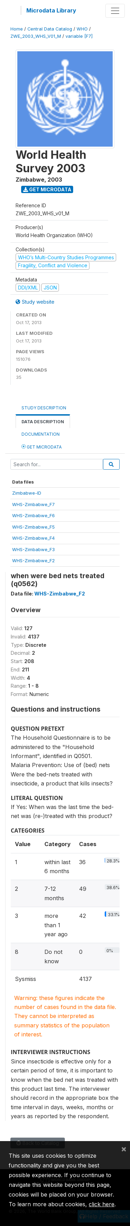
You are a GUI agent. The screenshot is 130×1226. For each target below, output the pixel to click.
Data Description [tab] (42, 421)
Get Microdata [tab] (41, 447)
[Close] (124, 1149)
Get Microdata (47, 189)
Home (16, 29)
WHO (82, 29)
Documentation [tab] (40, 434)
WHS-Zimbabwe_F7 (33, 504)
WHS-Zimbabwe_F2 (33, 560)
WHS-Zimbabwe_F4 (33, 538)
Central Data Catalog (49, 29)
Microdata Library (51, 10)
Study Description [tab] (43, 407)
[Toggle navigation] (115, 11)
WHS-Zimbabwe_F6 (33, 515)
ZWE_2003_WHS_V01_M (35, 36)
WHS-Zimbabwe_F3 (33, 549)
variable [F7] (79, 36)
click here (101, 1204)
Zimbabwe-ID (26, 493)
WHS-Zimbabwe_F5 (33, 527)
